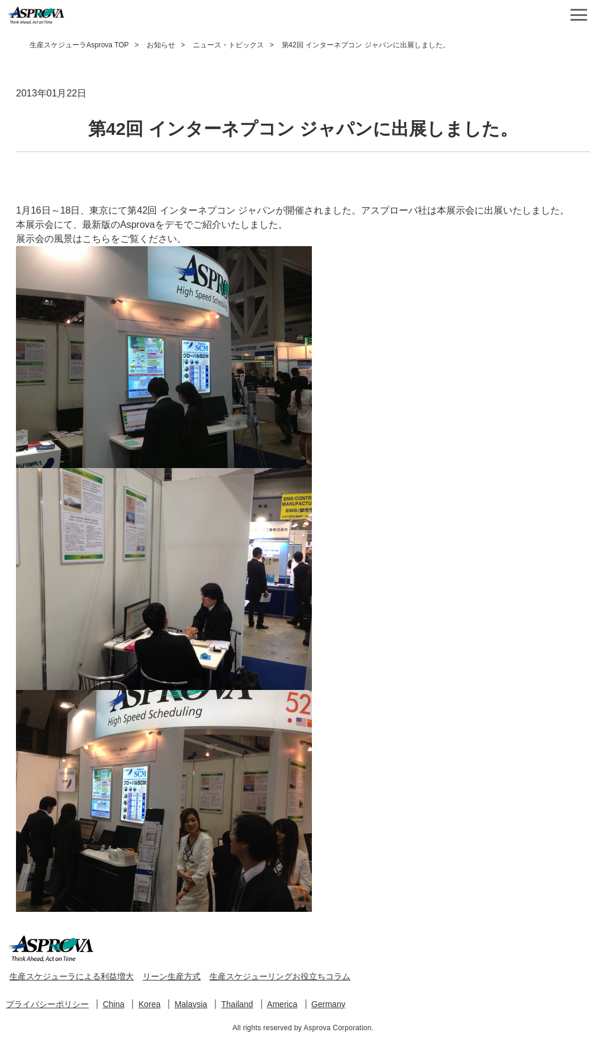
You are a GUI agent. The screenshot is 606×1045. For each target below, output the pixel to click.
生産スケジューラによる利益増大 (71, 976)
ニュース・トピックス (228, 45)
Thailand (237, 1004)
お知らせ (161, 45)
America (282, 1004)
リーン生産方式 (172, 976)
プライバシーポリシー (47, 1004)
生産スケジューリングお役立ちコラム (279, 976)
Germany (328, 1004)
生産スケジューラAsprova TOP (79, 45)
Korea (149, 1004)
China (114, 1004)
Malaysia (191, 1004)
